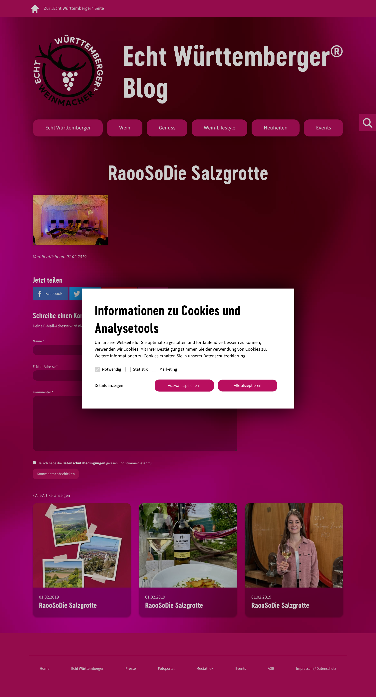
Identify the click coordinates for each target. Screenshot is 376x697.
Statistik (136, 369)
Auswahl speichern (184, 385)
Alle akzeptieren (247, 385)
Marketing (164, 369)
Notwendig (108, 369)
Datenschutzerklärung (224, 356)
